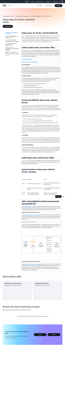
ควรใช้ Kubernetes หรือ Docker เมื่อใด (11, 44)
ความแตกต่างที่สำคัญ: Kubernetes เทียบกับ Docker (12, 40)
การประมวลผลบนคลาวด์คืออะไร (8, 16)
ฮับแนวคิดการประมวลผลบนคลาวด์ (22, 16)
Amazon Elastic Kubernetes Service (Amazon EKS (33, 264)
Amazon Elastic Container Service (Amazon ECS (32, 215)
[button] (58, 5)
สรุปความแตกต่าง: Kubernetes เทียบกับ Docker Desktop (12, 49)
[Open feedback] (63, 196)
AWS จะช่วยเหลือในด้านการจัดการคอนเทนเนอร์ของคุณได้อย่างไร (12, 54)
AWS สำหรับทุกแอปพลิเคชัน (35, 16)
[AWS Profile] (62, 2)
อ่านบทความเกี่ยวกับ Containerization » (30, 62)
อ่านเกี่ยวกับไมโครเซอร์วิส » (27, 59)
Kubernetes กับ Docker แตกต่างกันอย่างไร (12, 33)
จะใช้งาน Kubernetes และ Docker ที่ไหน (11, 37)
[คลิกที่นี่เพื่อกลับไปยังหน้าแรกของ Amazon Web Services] (4, 6)
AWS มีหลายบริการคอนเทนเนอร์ (28, 206)
